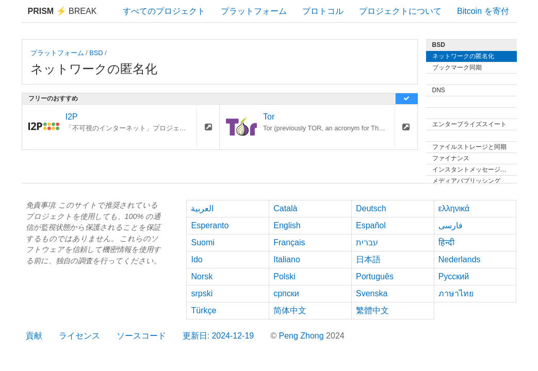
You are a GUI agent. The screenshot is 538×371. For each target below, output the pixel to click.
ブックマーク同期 (457, 67)
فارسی (450, 225)
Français (289, 242)
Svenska (371, 293)
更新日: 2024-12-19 (218, 335)
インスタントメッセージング (472, 169)
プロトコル (323, 11)
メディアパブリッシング (466, 180)
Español (371, 225)
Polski (284, 276)
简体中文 (289, 310)
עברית (367, 242)
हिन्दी (446, 242)
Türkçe (203, 310)
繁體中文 (372, 310)
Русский (453, 276)
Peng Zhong (302, 335)
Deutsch (371, 208)
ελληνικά (454, 208)
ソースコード (141, 335)
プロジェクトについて (400, 11)
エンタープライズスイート (469, 124)
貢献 (34, 335)
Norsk (202, 276)
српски (286, 293)
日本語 (368, 259)
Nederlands (459, 259)
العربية (202, 208)
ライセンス (79, 335)
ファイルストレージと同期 (469, 146)
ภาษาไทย (456, 293)
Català (285, 208)
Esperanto (210, 225)
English (286, 225)
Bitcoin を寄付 (483, 11)
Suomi (202, 242)
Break (62, 11)
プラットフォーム (254, 11)
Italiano (286, 259)
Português (375, 276)
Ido (196, 259)
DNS (438, 90)
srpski (202, 293)
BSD (96, 53)
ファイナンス (450, 158)
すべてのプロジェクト (164, 11)
